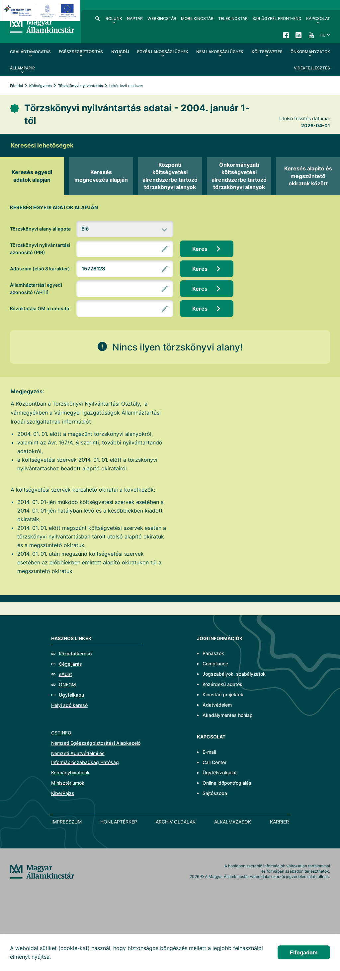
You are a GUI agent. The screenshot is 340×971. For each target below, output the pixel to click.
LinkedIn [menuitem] (298, 35)
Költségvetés (40, 85)
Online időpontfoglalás (227, 783)
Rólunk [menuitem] (114, 18)
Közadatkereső (75, 653)
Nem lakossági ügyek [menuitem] (219, 51)
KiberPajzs (62, 793)
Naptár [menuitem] (135, 18)
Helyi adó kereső (69, 705)
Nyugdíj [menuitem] (120, 51)
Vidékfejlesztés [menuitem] (312, 67)
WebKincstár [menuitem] (161, 18)
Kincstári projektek (223, 694)
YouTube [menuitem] (311, 35)
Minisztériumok (67, 783)
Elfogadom (304, 952)
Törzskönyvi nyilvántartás (80, 85)
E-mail (209, 752)
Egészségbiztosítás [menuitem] (81, 51)
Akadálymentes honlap (228, 715)
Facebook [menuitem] (286, 35)
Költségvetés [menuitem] (267, 51)
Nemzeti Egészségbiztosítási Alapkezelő (95, 743)
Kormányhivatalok (70, 772)
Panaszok (213, 653)
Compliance (215, 663)
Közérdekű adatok (222, 684)
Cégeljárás (70, 664)
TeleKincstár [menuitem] (233, 18)
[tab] (32, 176)
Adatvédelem (217, 705)
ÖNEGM (67, 684)
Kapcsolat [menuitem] (318, 18)
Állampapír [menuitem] (22, 67)
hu (323, 35)
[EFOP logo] (41, 10)
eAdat (65, 674)
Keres (200, 248)
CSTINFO (61, 732)
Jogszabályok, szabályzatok (234, 674)
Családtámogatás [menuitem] (30, 51)
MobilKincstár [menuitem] (197, 18)
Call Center (214, 762)
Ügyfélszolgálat (220, 772)
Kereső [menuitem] (97, 18)
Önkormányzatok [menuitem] (310, 51)
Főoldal (16, 85)
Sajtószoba (215, 793)
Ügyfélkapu (71, 695)
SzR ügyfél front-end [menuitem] (276, 18)
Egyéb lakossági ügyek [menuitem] (162, 51)
